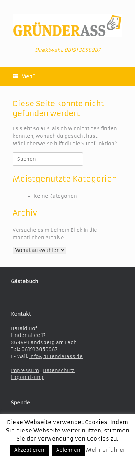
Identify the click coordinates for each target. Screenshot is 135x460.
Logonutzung (27, 377)
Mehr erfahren (106, 449)
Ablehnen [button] (68, 450)
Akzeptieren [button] (29, 450)
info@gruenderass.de (56, 356)
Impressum (25, 370)
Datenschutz (59, 370)
